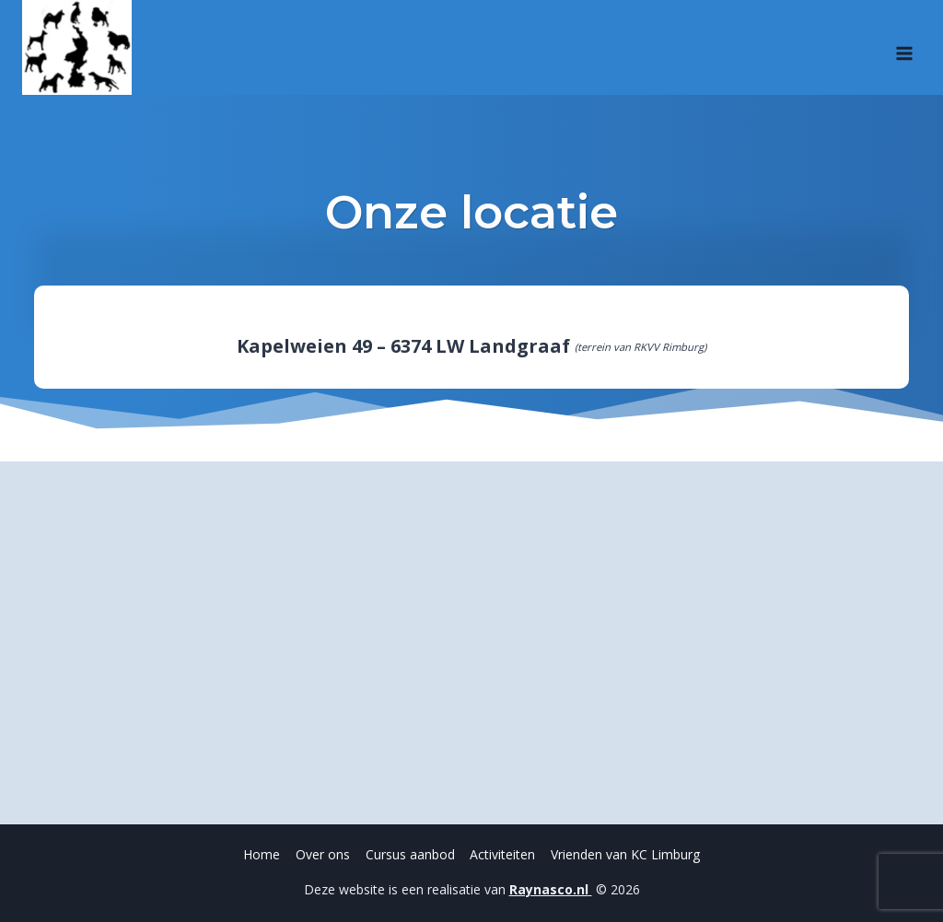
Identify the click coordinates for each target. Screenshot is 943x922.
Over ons (323, 854)
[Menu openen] (904, 47)
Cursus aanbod (410, 854)
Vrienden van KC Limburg (625, 854)
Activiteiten (502, 854)
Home (261, 854)
